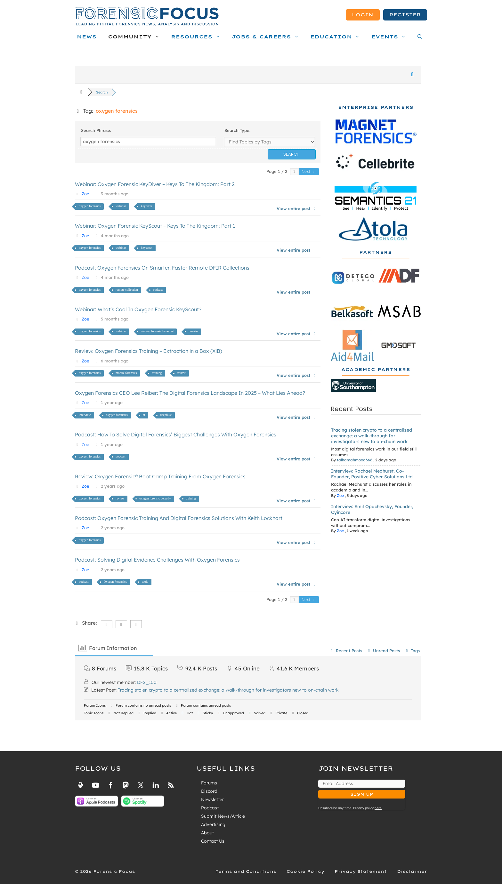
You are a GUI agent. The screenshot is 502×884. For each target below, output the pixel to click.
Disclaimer (412, 871)
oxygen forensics (90, 206)
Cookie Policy (305, 871)
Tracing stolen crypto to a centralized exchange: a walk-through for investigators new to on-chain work (371, 435)
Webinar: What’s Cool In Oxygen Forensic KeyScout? (138, 309)
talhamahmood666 (354, 460)
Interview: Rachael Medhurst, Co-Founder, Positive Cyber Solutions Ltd (372, 474)
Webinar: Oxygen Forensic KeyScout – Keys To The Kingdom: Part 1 (155, 226)
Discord (209, 791)
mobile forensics (126, 373)
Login (362, 15)
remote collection (127, 289)
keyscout (146, 247)
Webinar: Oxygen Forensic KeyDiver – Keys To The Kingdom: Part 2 (155, 184)
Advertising (213, 824)
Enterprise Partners (375, 107)
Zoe (85, 193)
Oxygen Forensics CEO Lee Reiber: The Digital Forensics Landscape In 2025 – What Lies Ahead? (190, 393)
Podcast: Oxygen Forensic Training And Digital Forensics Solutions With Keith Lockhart (178, 518)
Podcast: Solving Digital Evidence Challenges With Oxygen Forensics (157, 559)
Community (135, 37)
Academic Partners (375, 369)
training (157, 373)
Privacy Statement (361, 871)
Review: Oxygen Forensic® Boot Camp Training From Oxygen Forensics (160, 476)
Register (405, 15)
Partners (375, 252)
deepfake (166, 415)
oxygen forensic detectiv (155, 498)
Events (390, 37)
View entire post (297, 208)
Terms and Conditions (245, 871)
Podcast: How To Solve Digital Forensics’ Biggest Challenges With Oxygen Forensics (175, 434)
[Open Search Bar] (418, 37)
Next (309, 171)
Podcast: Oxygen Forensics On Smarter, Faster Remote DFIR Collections (162, 267)
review (181, 373)
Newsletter (212, 799)
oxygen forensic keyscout (157, 331)
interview (85, 415)
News (87, 37)
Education (336, 37)
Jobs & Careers (267, 37)
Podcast (210, 808)
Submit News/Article (223, 816)
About (207, 833)
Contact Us (212, 841)
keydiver (146, 206)
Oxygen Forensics (115, 581)
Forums (209, 783)
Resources (197, 37)
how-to (193, 331)
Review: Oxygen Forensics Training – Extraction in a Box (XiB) (148, 351)
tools (145, 581)
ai (144, 415)
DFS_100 (147, 682)
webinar (121, 206)
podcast (158, 289)
